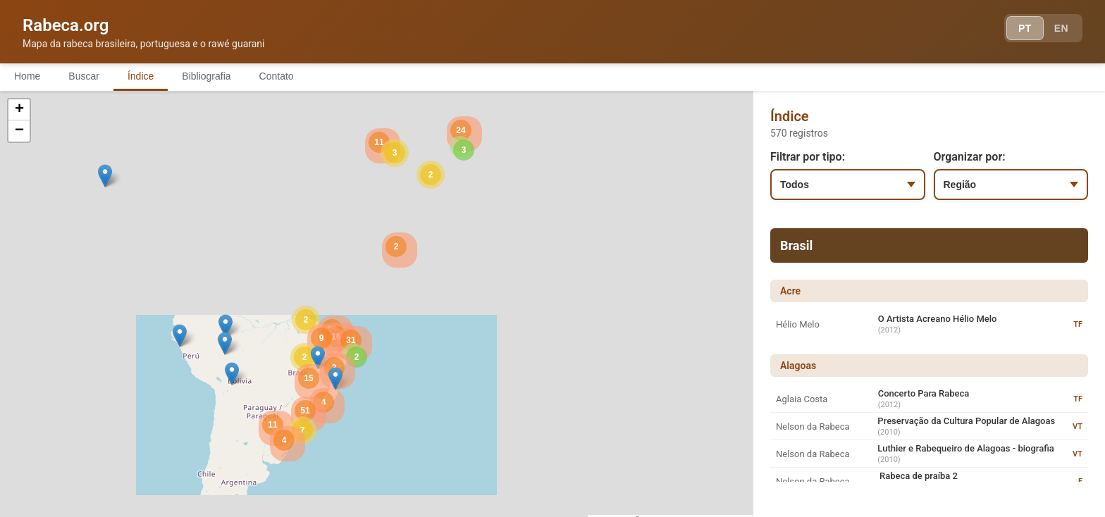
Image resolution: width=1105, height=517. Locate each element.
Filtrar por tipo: (807, 156)
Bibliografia (206, 76)
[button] (225, 325)
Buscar (83, 76)
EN (1061, 28)
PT (1025, 28)
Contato (276, 76)
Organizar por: (970, 156)
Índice (141, 76)
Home (27, 76)
